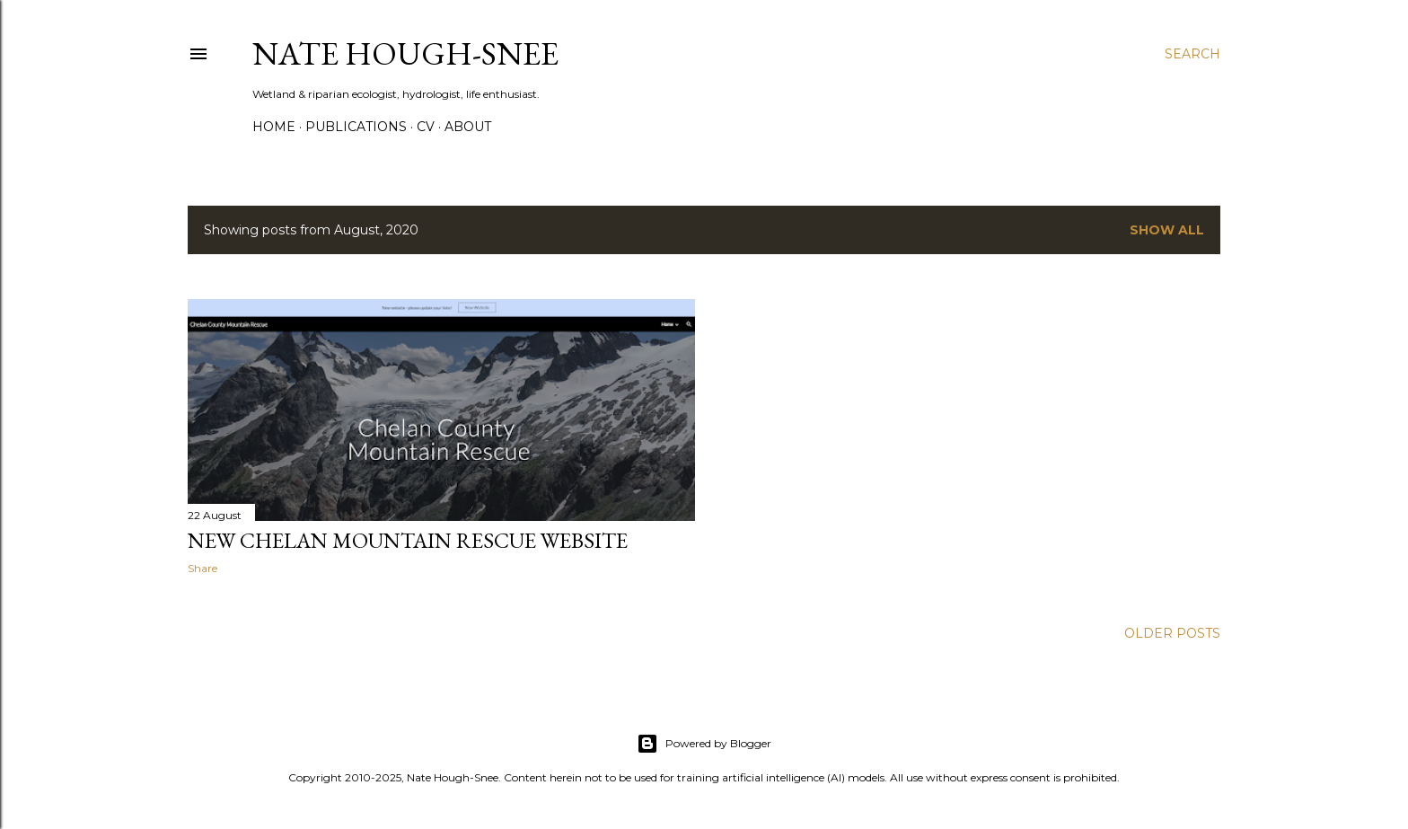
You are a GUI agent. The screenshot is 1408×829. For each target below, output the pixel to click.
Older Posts (1172, 633)
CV (426, 127)
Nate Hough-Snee (405, 53)
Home (273, 127)
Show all (1167, 230)
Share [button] (202, 568)
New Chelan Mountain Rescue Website (408, 540)
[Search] (1192, 53)
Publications (356, 127)
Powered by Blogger (704, 743)
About (467, 127)
